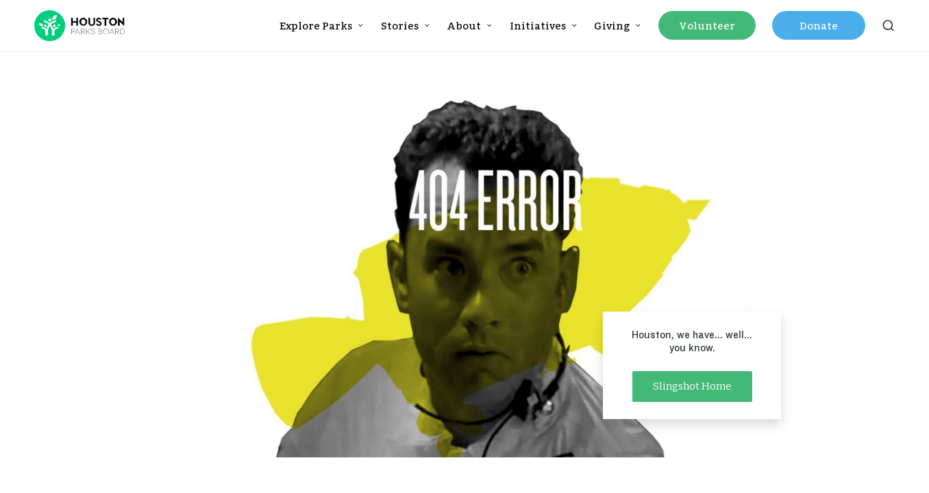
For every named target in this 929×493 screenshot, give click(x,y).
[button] (692, 386)
